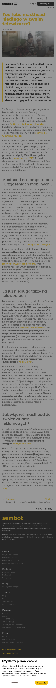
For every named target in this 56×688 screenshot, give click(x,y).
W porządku (41, 683)
